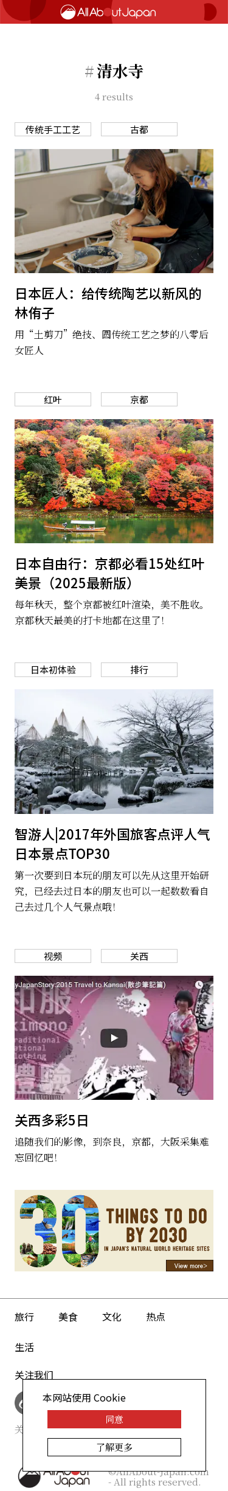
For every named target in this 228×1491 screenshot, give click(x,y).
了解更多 (114, 1447)
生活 (24, 1347)
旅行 (24, 1316)
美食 (68, 1316)
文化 (112, 1316)
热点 (155, 1316)
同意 (114, 1419)
